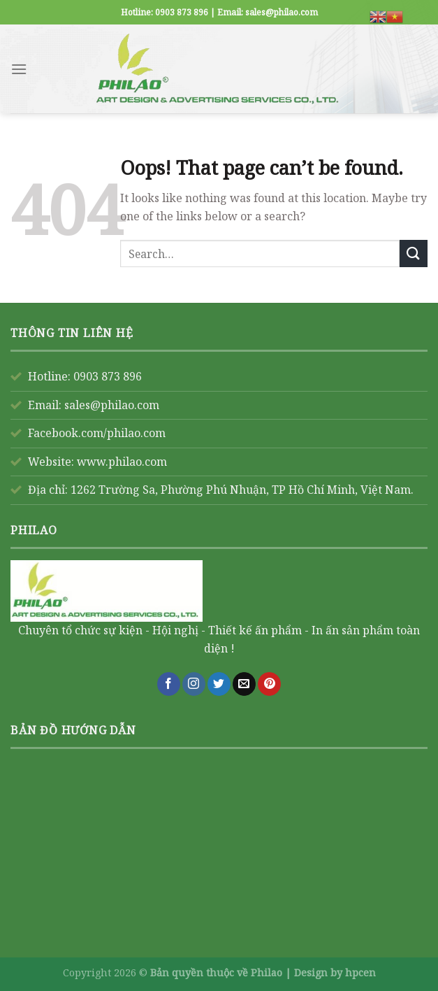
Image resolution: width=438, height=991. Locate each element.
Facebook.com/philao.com (97, 433)
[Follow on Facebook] (168, 684)
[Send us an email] (244, 684)
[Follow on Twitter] (219, 684)
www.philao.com (122, 461)
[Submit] (414, 253)
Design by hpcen (335, 972)
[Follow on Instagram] (193, 684)
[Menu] (18, 69)
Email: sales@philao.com (93, 405)
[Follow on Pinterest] (269, 684)
